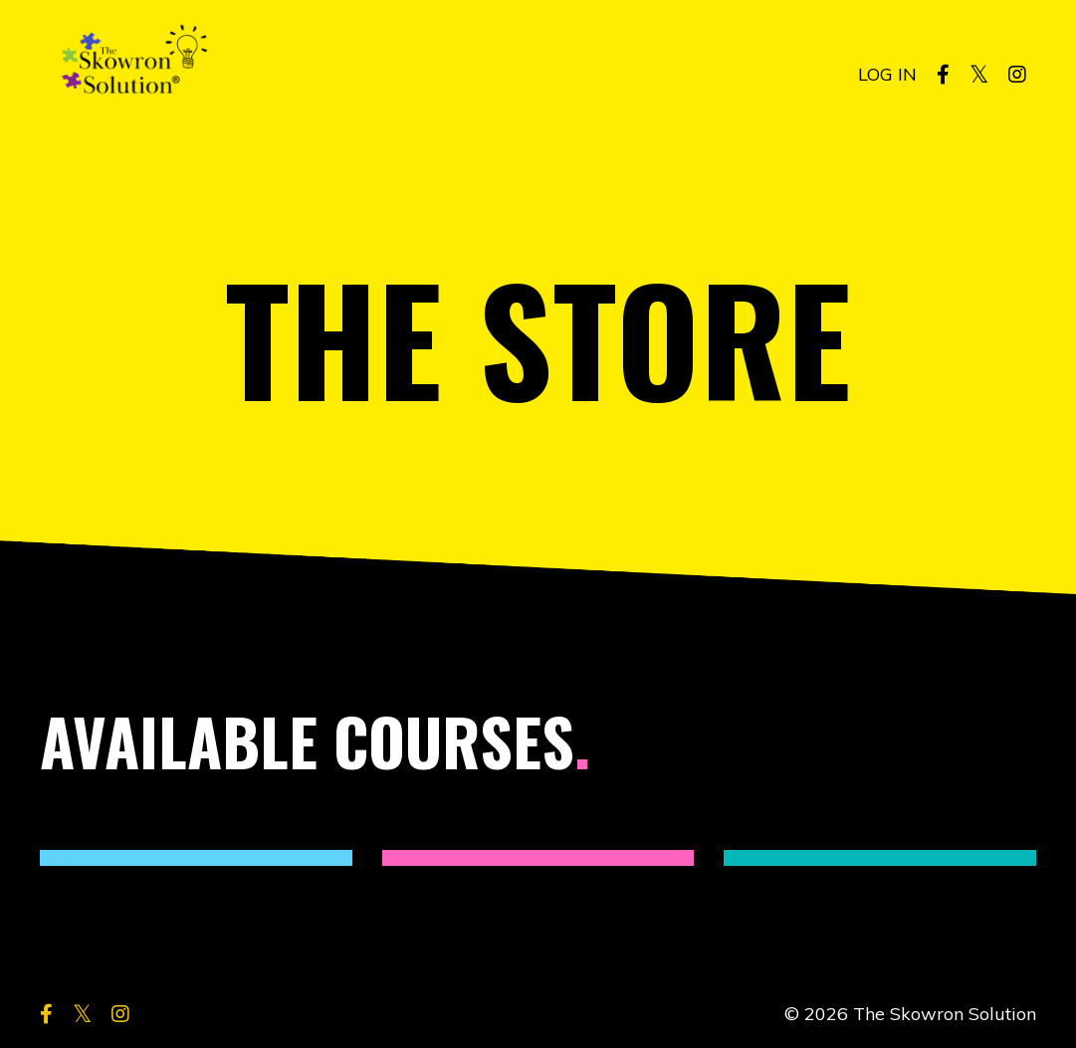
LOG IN (887, 74)
